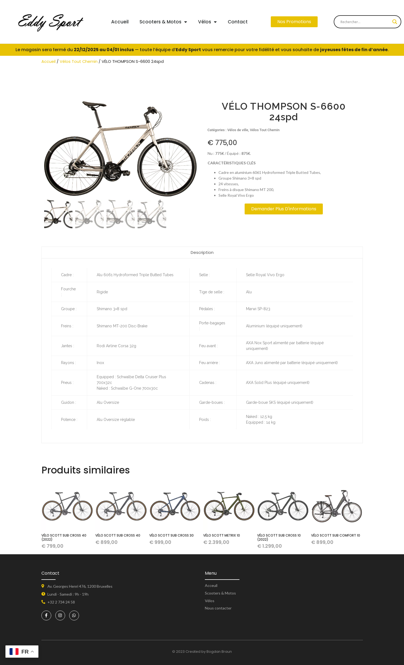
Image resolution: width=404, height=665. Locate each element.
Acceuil (211, 585)
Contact (238, 22)
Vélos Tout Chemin (79, 61)
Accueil (120, 22)
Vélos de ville (237, 130)
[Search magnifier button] (395, 22)
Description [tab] (202, 252)
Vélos (207, 22)
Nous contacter (218, 608)
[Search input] (365, 22)
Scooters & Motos (163, 22)
